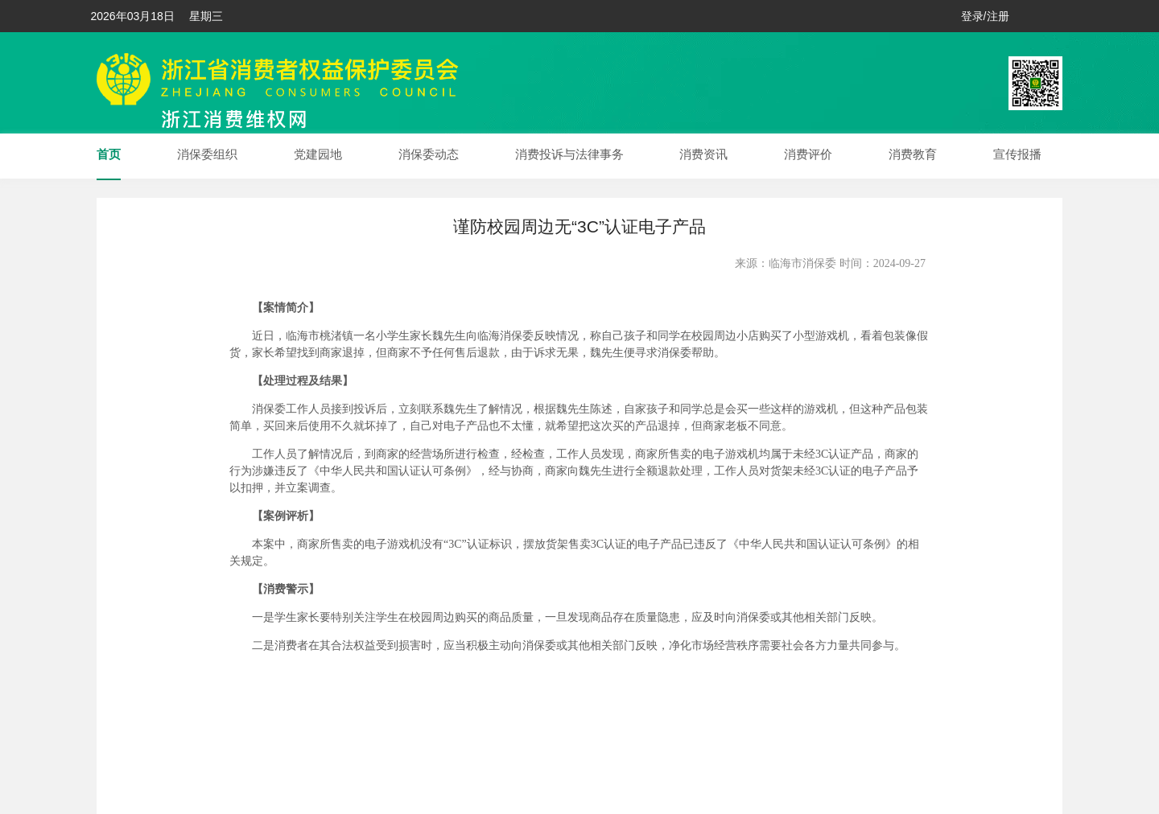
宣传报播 (1017, 154)
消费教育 (913, 154)
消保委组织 (207, 154)
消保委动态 (428, 154)
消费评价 (808, 154)
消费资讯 (703, 154)
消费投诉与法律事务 (569, 154)
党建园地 (318, 154)
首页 (109, 154)
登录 (972, 16)
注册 (998, 16)
